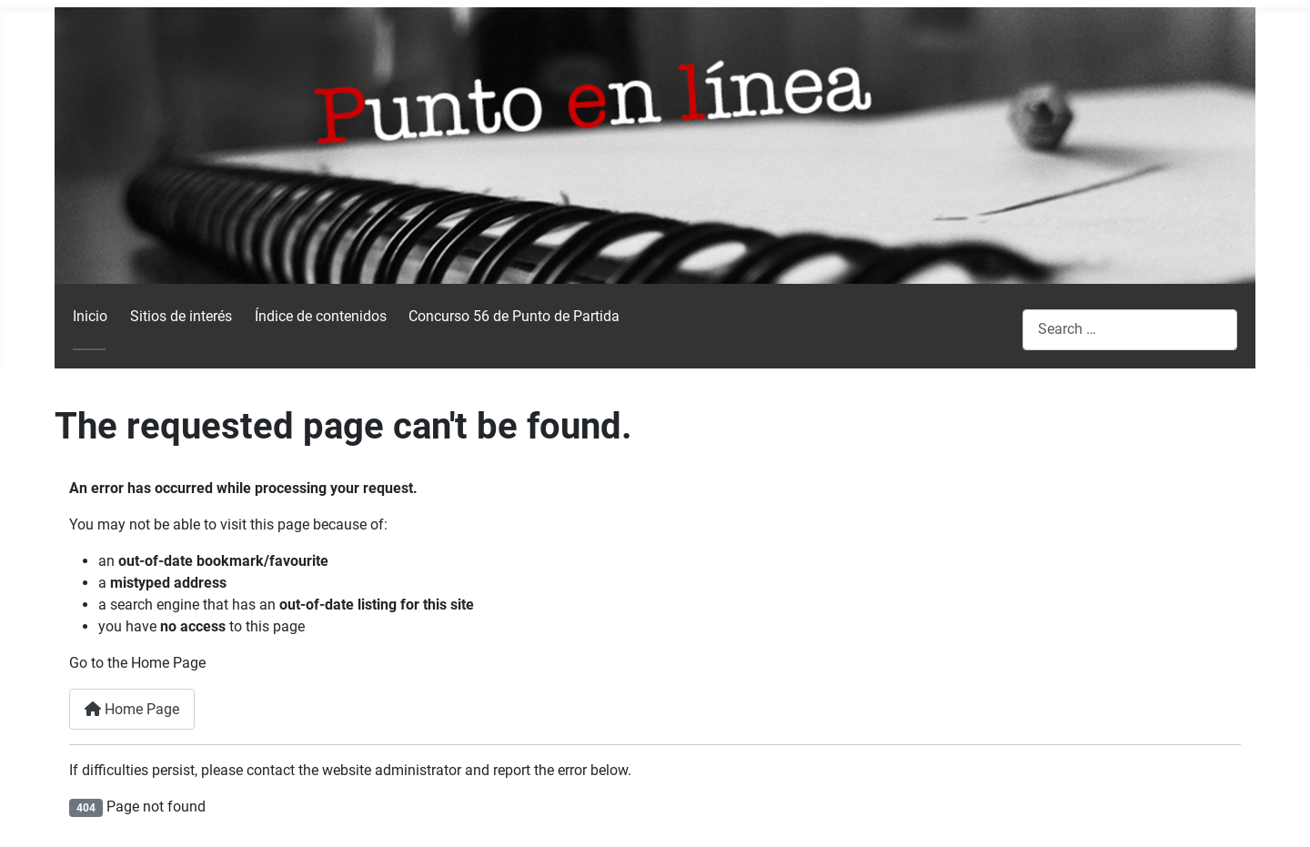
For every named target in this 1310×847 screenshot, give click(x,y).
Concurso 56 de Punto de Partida (514, 316)
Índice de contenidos (321, 316)
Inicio (90, 316)
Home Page (132, 709)
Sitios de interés (181, 316)
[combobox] (1130, 329)
